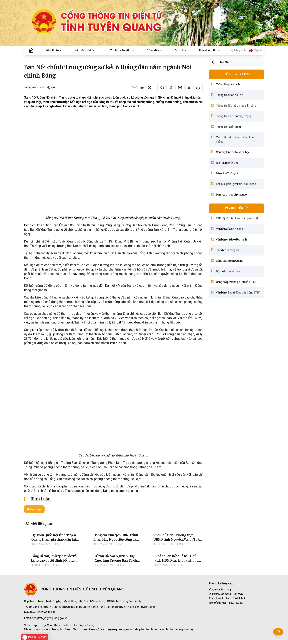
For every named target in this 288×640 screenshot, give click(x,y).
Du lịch (181, 50)
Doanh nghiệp (209, 50)
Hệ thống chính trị (86, 50)
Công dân (154, 50)
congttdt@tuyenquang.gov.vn (49, 618)
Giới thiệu (54, 50)
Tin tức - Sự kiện (122, 50)
